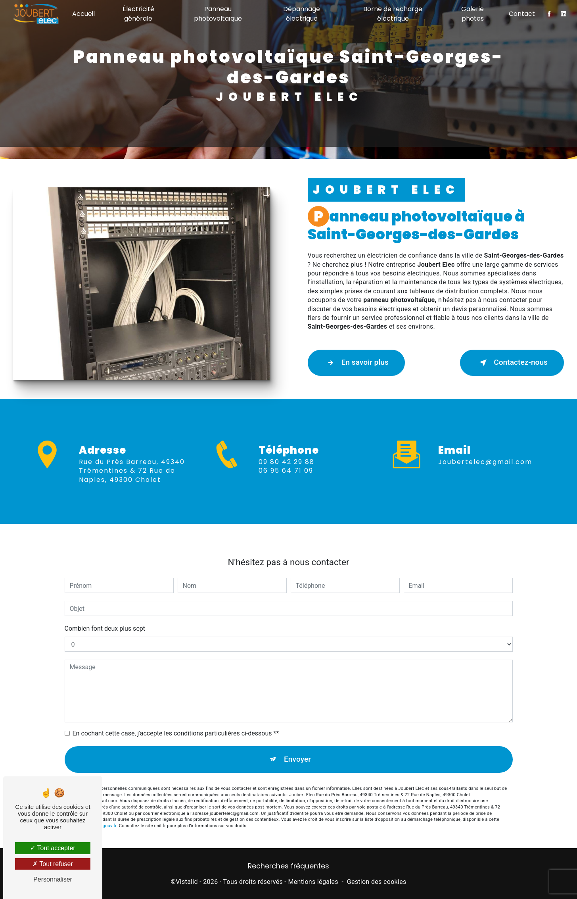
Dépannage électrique (301, 13)
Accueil (83, 13)
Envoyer (297, 740)
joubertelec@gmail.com (485, 442)
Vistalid (187, 882)
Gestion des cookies (376, 882)
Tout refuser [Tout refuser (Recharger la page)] (53, 863)
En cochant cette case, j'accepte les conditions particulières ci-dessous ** (176, 714)
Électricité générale (138, 13)
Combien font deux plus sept (105, 610)
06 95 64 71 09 (286, 489)
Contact (522, 13)
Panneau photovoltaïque (218, 13)
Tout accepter (52, 848)
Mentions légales (313, 882)
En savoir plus (356, 363)
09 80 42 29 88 (286, 480)
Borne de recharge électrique (392, 13)
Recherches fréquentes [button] (288, 866)
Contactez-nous (512, 363)
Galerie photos (472, 13)
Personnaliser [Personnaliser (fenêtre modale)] (52, 879)
